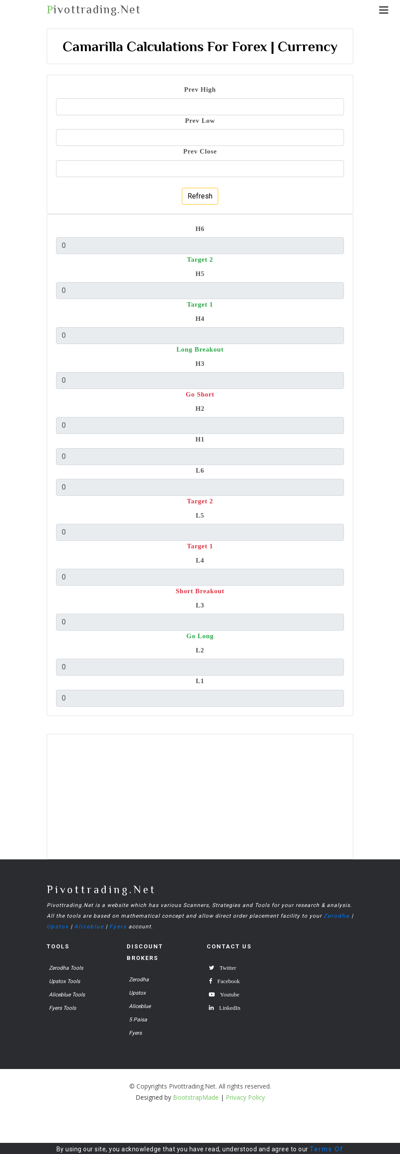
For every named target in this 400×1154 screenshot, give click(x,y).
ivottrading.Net (94, 10)
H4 (200, 318)
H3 (200, 363)
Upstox (58, 926)
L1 (200, 680)
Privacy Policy (245, 1097)
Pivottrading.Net (101, 889)
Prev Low (200, 120)
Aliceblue (89, 926)
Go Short (200, 394)
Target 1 (200, 304)
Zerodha (337, 916)
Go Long (199, 635)
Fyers (118, 926)
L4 (200, 560)
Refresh (200, 196)
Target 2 (200, 259)
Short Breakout (200, 590)
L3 (200, 605)
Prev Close (200, 151)
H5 (200, 273)
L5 (200, 515)
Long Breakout (200, 349)
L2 (200, 650)
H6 (200, 228)
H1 (200, 439)
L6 (200, 470)
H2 (200, 408)
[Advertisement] (200, 796)
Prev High (200, 89)
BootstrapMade (196, 1097)
